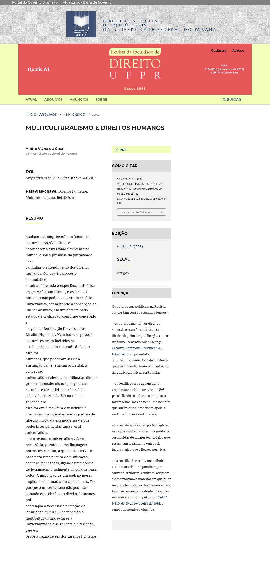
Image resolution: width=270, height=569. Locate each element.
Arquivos (53, 99)
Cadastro (219, 50)
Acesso (238, 50)
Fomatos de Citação (136, 212)
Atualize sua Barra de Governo (87, 2)
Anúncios (79, 99)
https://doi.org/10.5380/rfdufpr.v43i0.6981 (61, 178)
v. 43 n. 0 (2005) (72, 114)
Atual (31, 99)
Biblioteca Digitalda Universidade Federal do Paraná (160, 25)
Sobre (101, 99)
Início (31, 114)
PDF (123, 150)
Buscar (232, 99)
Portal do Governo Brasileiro (35, 2)
